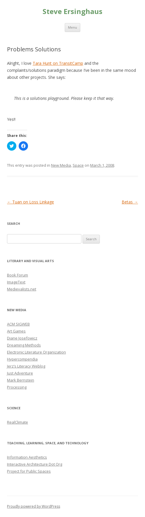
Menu (72, 27)
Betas (130, 202)
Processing (17, 387)
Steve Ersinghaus (72, 11)
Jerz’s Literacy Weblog (26, 366)
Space (78, 165)
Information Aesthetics (27, 457)
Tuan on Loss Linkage (30, 202)
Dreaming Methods (24, 345)
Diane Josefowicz (22, 338)
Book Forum (17, 275)
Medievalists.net (21, 289)
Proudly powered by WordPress (33, 506)
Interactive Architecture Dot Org (34, 464)
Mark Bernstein (20, 380)
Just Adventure (20, 373)
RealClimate (17, 422)
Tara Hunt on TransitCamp (58, 63)
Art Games (16, 331)
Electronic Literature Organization (36, 352)
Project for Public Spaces (29, 471)
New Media (61, 165)
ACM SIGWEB (18, 324)
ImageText (16, 282)
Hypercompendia (22, 359)
